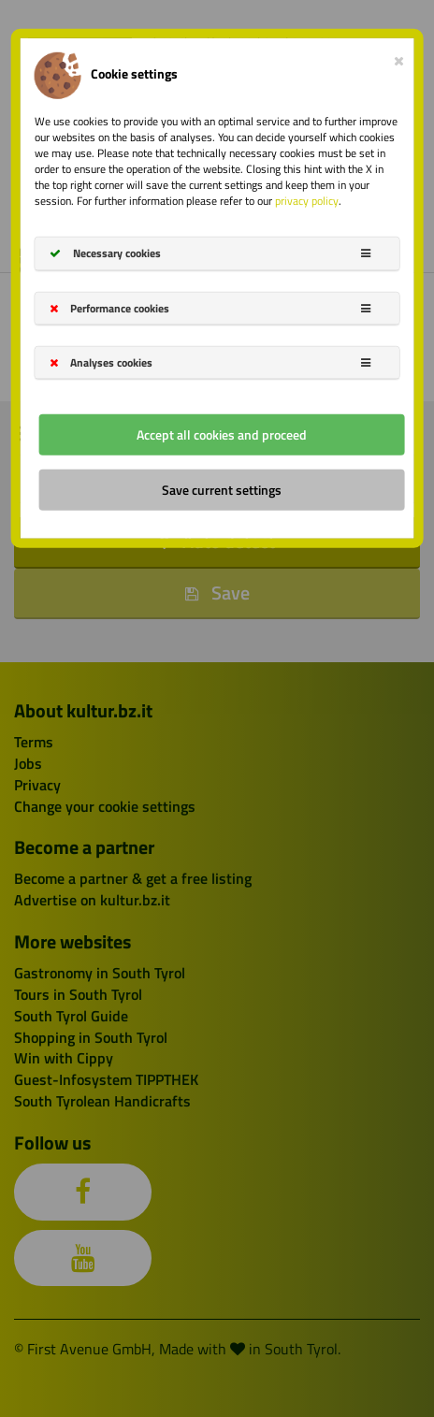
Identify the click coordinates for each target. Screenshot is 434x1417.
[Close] (399, 56)
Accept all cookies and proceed (222, 434)
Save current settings (222, 489)
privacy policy (307, 201)
